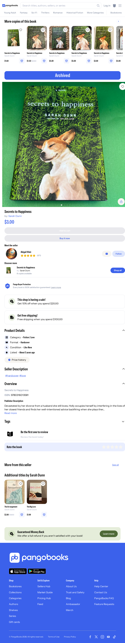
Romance (58, 12)
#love (22, 375)
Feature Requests (104, 604)
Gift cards (14, 621)
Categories (15, 598)
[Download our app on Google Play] (37, 571)
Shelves (13, 610)
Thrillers (45, 12)
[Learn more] (109, 533)
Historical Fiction (74, 12)
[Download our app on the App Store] (18, 571)
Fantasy (24, 12)
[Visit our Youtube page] (108, 637)
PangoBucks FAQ (104, 598)
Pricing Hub (44, 598)
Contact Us (100, 592)
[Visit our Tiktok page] (114, 637)
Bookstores (116, 12)
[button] (64, 331)
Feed (40, 604)
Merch (69, 610)
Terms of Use (53, 637)
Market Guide (45, 592)
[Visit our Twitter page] (96, 637)
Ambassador (73, 604)
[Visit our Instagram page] (102, 637)
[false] (106, 254)
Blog (68, 598)
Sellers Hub (43, 586)
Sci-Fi (34, 12)
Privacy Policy (70, 637)
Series (12, 615)
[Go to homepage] (10, 5)
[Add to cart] (64, 230)
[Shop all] (117, 270)
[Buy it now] (64, 238)
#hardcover (12, 375)
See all (115, 465)
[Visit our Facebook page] (90, 637)
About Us (71, 586)
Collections (15, 592)
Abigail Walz (26, 251)
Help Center (101, 586)
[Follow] (118, 254)
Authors (13, 604)
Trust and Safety (75, 592)
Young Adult (10, 12)
